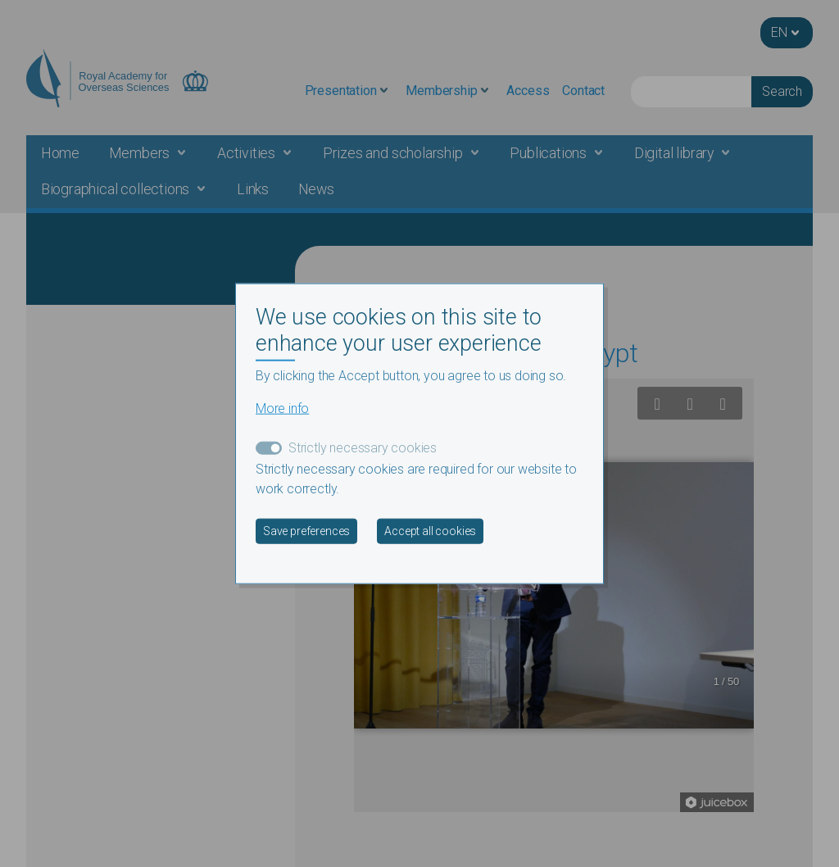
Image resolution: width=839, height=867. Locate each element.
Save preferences (306, 530)
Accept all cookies (430, 530)
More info (282, 407)
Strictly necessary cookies (362, 447)
